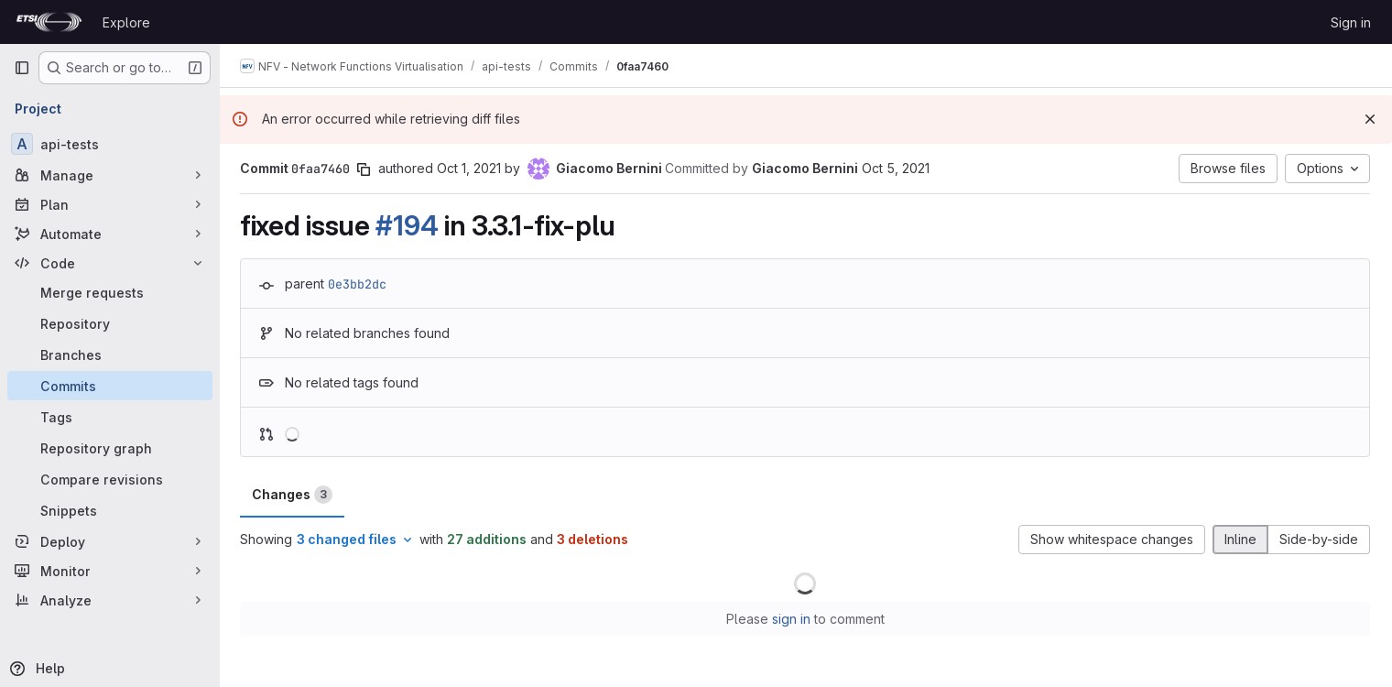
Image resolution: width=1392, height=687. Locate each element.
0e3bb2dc (359, 284)
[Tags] (109, 416)
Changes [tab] (294, 494)
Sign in (1351, 22)
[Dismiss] (1370, 119)
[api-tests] (109, 143)
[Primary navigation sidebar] (22, 67)
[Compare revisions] (109, 479)
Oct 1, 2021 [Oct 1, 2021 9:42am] (471, 168)
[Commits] (109, 385)
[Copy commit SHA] (365, 169)
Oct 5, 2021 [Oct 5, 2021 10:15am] (897, 168)
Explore (126, 22)
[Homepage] (49, 22)
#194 (408, 225)
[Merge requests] (109, 292)
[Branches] (109, 354)
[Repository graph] (109, 448)
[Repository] (109, 323)
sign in (792, 619)
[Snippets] (109, 510)
